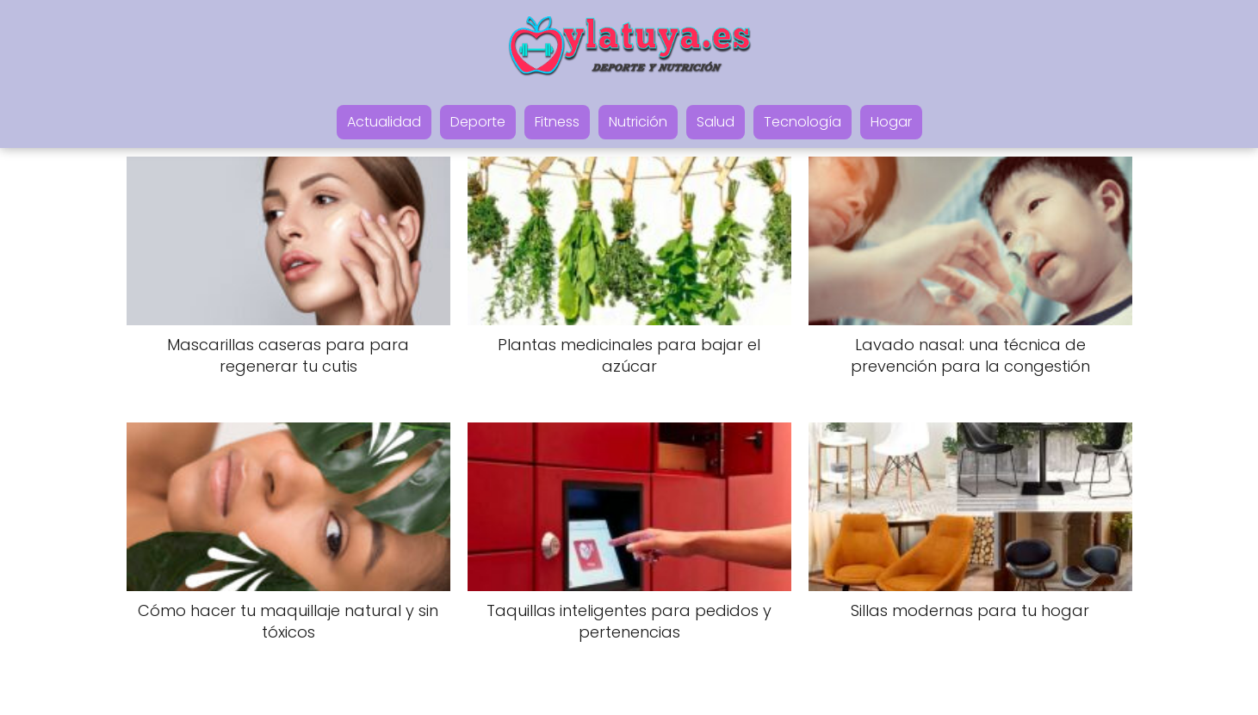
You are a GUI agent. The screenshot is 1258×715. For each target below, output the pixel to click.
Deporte (477, 122)
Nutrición (638, 122)
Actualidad (384, 122)
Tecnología (802, 122)
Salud (715, 122)
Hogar (891, 122)
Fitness (557, 122)
